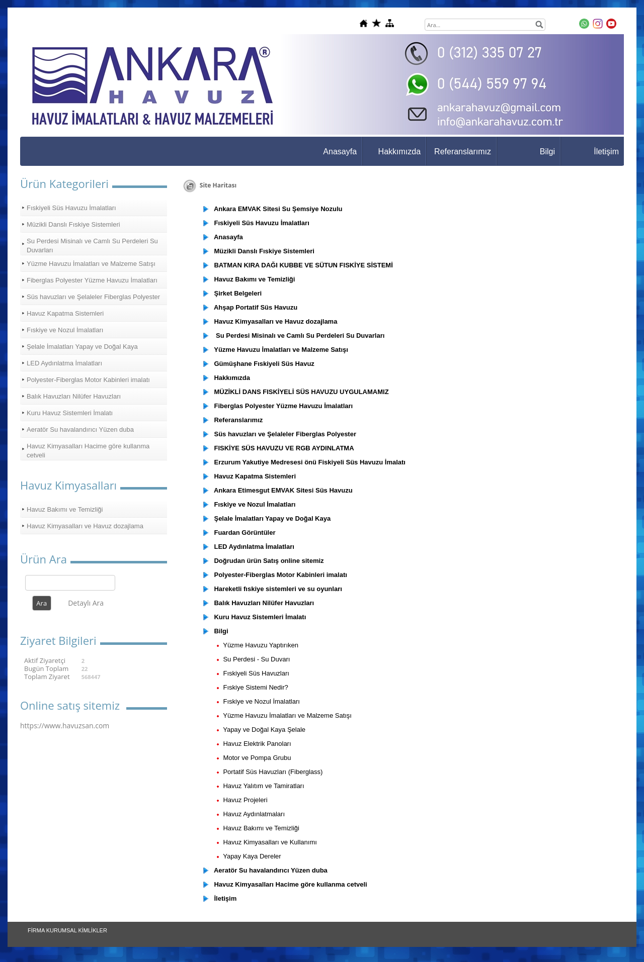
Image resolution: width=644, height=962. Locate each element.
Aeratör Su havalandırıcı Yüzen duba (80, 429)
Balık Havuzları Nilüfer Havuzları (74, 396)
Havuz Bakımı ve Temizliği (65, 509)
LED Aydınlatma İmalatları (64, 363)
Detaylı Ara (86, 603)
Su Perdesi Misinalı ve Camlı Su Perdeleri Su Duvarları (92, 245)
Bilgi (547, 151)
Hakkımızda (399, 151)
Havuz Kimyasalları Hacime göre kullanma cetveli (88, 450)
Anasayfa (340, 151)
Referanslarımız (462, 151)
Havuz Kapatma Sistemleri (65, 313)
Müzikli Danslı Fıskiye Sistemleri (73, 224)
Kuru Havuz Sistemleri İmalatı (70, 413)
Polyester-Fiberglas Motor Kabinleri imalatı (88, 379)
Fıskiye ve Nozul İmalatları (65, 330)
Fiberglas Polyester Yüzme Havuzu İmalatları (92, 280)
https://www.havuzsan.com (64, 725)
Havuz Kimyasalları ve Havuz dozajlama (85, 526)
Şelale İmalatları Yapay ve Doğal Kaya (82, 346)
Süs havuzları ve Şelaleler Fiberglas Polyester (93, 297)
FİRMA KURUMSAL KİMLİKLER (67, 930)
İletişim (606, 151)
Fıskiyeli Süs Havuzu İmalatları (71, 208)
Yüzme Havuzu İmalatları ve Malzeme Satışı (91, 263)
